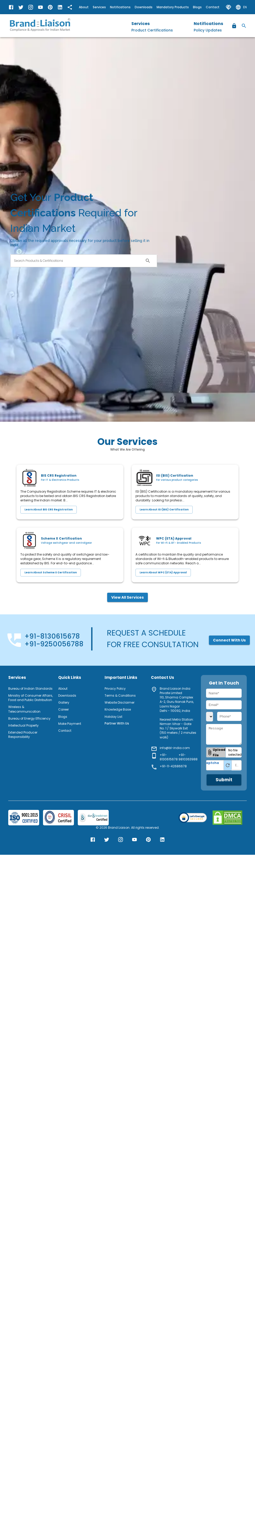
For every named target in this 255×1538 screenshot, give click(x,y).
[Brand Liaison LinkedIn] (60, 7)
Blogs (197, 7)
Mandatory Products (173, 7)
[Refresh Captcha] (228, 765)
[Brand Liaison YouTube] (40, 7)
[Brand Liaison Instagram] (31, 7)
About (84, 7)
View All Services (127, 597)
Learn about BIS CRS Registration (48, 509)
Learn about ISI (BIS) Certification (164, 509)
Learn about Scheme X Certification (51, 572)
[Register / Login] (234, 26)
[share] (70, 7)
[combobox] (77, 261)
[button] (216, 752)
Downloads (143, 7)
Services (99, 7)
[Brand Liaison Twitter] (21, 7)
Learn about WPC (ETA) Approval (163, 572)
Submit (224, 780)
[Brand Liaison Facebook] (11, 7)
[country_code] (209, 716)
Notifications (120, 7)
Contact (212, 7)
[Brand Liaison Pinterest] (50, 7)
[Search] (244, 26)
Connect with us (229, 640)
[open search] (148, 261)
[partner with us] (228, 7)
